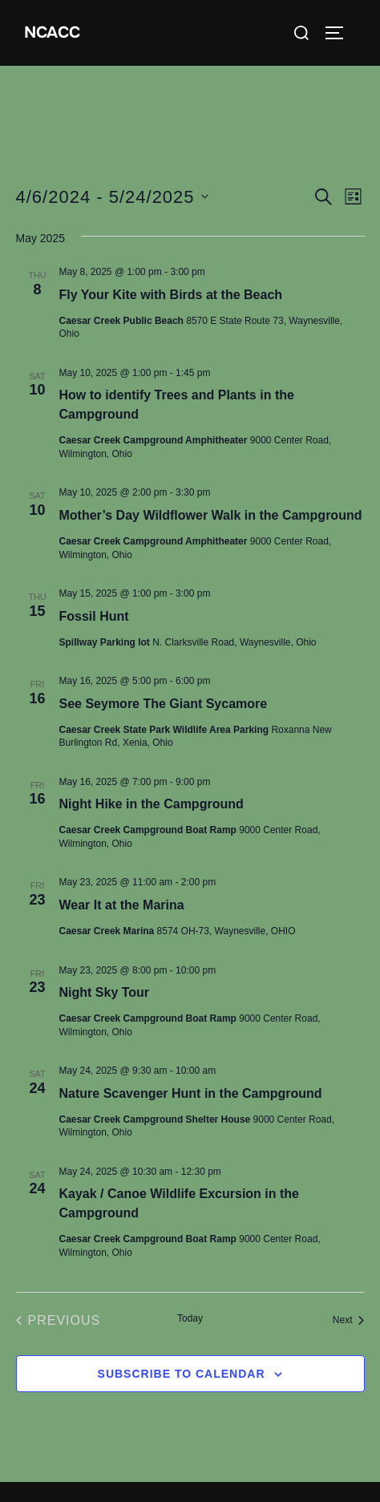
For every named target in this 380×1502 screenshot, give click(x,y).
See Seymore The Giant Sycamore (163, 704)
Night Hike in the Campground (151, 804)
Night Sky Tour (104, 992)
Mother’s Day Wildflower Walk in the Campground (210, 515)
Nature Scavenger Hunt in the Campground (190, 1093)
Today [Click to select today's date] (190, 1318)
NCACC (52, 32)
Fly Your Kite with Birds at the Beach (171, 295)
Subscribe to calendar (181, 1373)
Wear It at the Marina (121, 905)
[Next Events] (349, 1321)
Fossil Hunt (94, 616)
